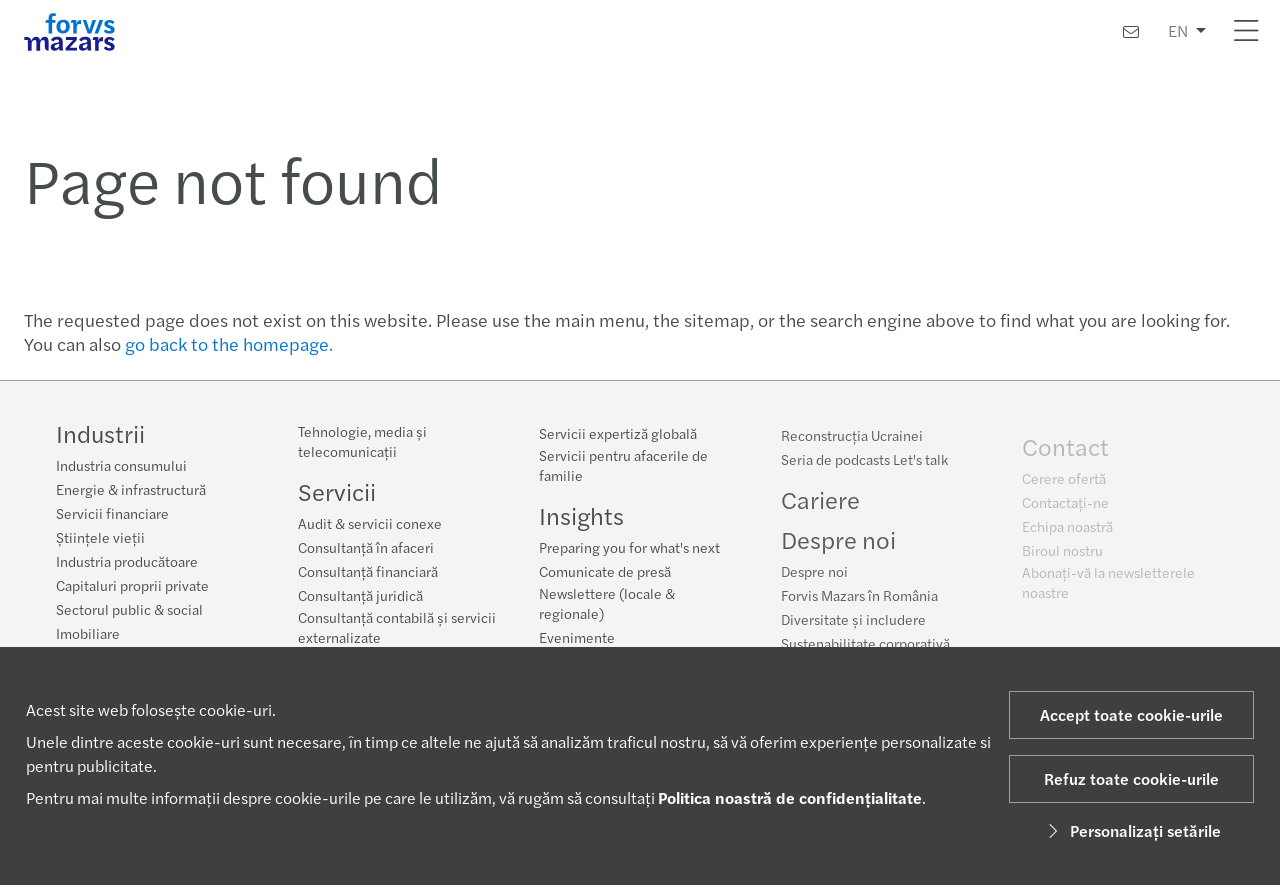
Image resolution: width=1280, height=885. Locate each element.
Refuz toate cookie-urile (1131, 778)
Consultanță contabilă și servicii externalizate (397, 627)
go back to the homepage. (229, 343)
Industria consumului (121, 465)
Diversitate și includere (853, 625)
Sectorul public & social (129, 609)
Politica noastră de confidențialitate (790, 797)
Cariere (820, 505)
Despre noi (814, 577)
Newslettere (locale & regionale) (607, 604)
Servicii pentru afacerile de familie (623, 466)
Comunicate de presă (605, 572)
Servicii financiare (112, 513)
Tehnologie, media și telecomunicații (362, 441)
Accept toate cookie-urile (1131, 714)
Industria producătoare (127, 561)
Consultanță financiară (368, 571)
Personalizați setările (1131, 830)
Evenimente (577, 638)
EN (1178, 30)
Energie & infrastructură (131, 489)
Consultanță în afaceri (366, 547)
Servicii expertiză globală (618, 434)
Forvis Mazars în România (859, 601)
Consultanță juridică (360, 595)
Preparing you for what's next (629, 548)
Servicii (337, 491)
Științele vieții (100, 537)
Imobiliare (88, 633)
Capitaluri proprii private (132, 585)
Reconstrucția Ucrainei (852, 441)
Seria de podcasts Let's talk (864, 465)
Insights (581, 516)
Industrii (100, 433)
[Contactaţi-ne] (1131, 31)
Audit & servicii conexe (370, 523)
